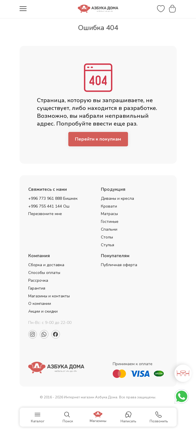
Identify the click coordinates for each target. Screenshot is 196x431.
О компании (39, 303)
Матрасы (109, 214)
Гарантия (36, 288)
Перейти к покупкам (98, 139)
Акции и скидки (43, 311)
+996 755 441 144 (45, 206)
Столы (107, 237)
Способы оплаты (44, 272)
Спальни (109, 229)
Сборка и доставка (46, 265)
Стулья (107, 245)
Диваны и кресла (117, 198)
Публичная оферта (119, 265)
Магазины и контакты (49, 296)
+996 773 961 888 (45, 198)
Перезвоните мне (45, 214)
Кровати (109, 206)
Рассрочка (38, 280)
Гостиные (109, 221)
